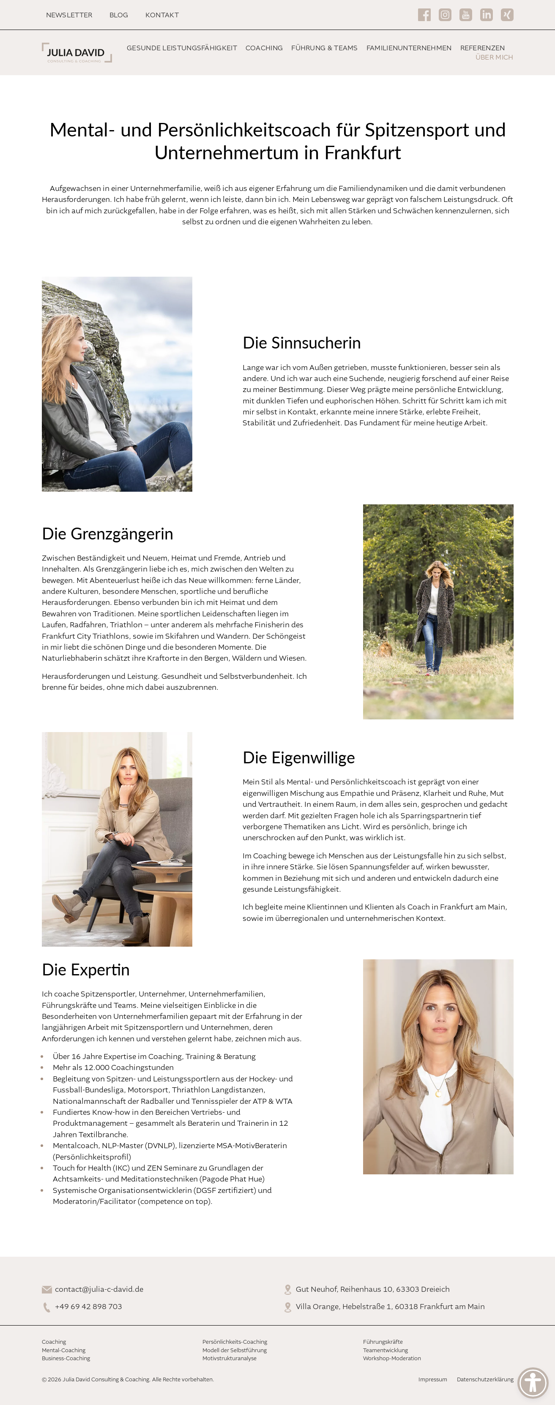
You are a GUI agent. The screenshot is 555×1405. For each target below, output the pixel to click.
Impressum (432, 1380)
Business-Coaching (66, 1359)
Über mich (495, 58)
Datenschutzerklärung (485, 1380)
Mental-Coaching (63, 1351)
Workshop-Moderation (392, 1359)
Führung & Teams (324, 48)
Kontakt (162, 15)
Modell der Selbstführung (234, 1351)
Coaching (264, 48)
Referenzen (482, 48)
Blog (118, 15)
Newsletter (69, 15)
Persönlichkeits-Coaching (234, 1342)
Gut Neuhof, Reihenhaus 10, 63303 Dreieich (373, 1289)
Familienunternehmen (409, 48)
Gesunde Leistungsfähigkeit (182, 48)
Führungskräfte (383, 1342)
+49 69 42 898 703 (88, 1307)
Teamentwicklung (385, 1351)
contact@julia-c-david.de (99, 1289)
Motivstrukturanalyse (229, 1359)
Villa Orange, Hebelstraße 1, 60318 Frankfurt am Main (390, 1307)
